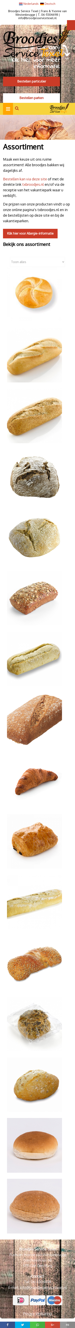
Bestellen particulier (31, 81)
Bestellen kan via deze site (25, 179)
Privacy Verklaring (37, 1313)
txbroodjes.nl (32, 184)
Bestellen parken (31, 98)
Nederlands (29, 3)
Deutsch (47, 3)
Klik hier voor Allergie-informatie (30, 233)
